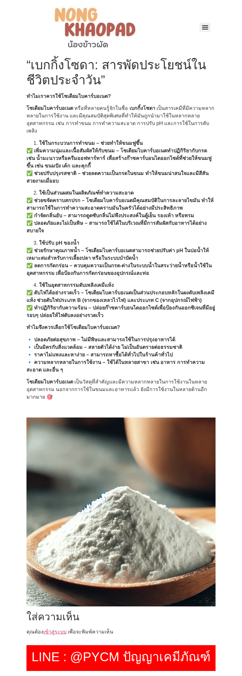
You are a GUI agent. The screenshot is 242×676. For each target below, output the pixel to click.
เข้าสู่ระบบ (54, 631)
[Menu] (205, 27)
